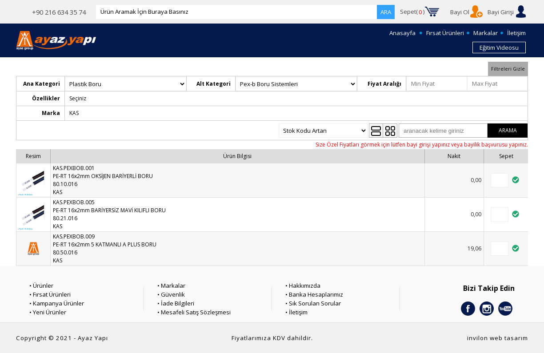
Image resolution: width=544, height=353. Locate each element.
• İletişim (296, 312)
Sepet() (412, 12)
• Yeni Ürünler (47, 312)
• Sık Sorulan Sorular (313, 303)
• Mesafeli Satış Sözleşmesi (194, 312)
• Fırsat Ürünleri (50, 294)
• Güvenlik (171, 294)
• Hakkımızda (302, 286)
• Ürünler (41, 286)
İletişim (516, 33)
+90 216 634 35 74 (59, 12)
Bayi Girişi (501, 12)
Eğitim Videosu (499, 48)
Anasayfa (402, 33)
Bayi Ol (459, 12)
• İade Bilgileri (175, 303)
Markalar (485, 33)
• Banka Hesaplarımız (314, 294)
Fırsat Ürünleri (445, 33)
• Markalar (171, 286)
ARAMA (508, 130)
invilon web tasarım (497, 338)
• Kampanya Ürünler (56, 303)
